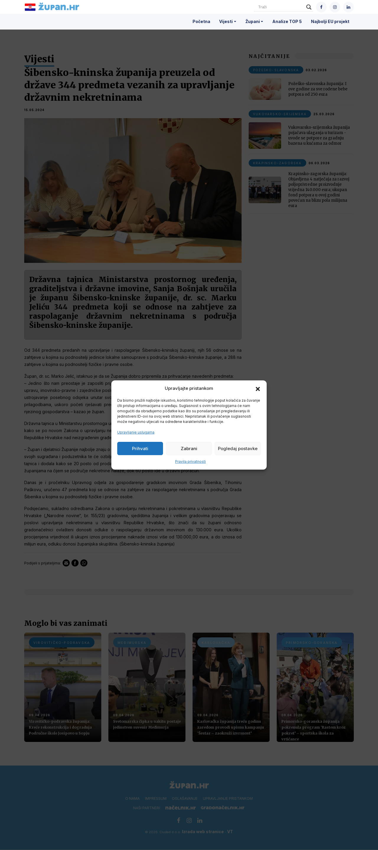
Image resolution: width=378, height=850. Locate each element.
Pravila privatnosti (190, 461)
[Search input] (280, 7)
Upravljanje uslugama (135, 432)
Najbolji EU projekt (330, 21)
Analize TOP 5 (287, 21)
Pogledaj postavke (238, 448)
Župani (252, 21)
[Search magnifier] (309, 7)
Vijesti (226, 21)
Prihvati (140, 448)
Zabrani (189, 448)
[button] (258, 388)
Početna (201, 21)
